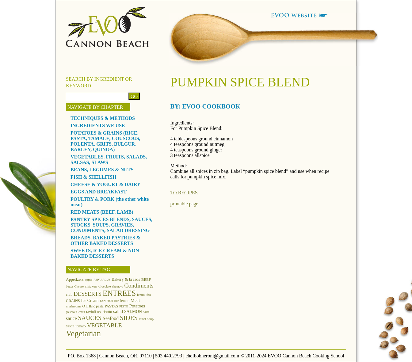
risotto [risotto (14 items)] (107, 312)
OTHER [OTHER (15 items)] (88, 306)
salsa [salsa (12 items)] (146, 312)
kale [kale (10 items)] (116, 301)
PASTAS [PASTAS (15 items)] (111, 306)
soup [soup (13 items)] (150, 319)
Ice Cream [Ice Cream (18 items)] (90, 300)
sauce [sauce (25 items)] (71, 318)
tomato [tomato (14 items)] (80, 326)
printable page (184, 203)
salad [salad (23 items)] (118, 311)
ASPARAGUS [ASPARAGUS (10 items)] (101, 279)
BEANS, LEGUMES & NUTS (102, 169)
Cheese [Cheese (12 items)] (79, 286)
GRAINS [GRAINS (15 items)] (73, 301)
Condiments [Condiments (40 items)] (138, 285)
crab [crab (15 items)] (69, 294)
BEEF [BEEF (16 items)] (146, 279)
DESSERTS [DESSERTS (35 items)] (87, 294)
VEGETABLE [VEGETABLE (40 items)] (104, 325)
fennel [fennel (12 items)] (141, 294)
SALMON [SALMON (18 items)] (133, 311)
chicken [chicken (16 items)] (91, 286)
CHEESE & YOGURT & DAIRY (105, 184)
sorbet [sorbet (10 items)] (142, 319)
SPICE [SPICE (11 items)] (70, 326)
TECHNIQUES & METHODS (103, 118)
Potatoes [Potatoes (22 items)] (137, 305)
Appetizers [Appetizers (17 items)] (75, 279)
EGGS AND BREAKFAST (99, 191)
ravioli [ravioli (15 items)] (91, 312)
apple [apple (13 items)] (89, 279)
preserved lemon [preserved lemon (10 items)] (75, 312)
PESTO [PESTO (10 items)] (123, 306)
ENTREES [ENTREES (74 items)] (119, 293)
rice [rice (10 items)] (99, 312)
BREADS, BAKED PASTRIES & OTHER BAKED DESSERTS (105, 240)
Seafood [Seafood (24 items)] (111, 318)
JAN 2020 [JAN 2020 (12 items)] (106, 301)
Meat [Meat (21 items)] (135, 300)
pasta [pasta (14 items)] (99, 306)
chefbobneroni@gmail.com (212, 355)
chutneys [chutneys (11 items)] (117, 286)
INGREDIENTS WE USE (98, 125)
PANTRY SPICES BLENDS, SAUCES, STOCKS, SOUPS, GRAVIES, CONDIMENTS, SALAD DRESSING (112, 225)
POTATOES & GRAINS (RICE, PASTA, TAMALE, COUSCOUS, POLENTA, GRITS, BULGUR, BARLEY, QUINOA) (105, 141)
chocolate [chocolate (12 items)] (104, 286)
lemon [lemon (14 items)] (124, 301)
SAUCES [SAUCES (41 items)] (89, 317)
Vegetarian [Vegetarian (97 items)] (83, 333)
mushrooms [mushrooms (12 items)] (73, 306)
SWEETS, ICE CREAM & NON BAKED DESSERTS (105, 253)
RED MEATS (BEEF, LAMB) (102, 212)
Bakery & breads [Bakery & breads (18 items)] (126, 279)
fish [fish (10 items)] (149, 294)
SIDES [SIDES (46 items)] (129, 318)
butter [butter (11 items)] (69, 286)
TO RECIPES (184, 192)
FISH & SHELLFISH (93, 177)
